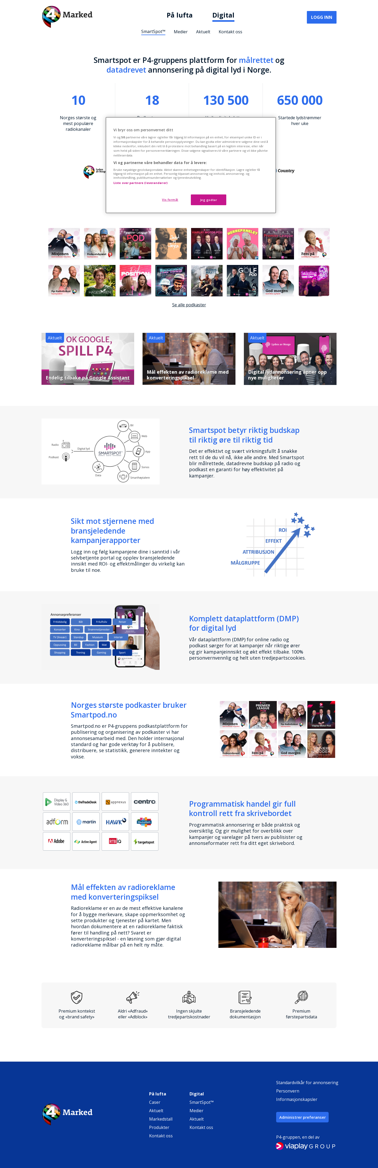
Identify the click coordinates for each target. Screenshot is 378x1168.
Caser (154, 1102)
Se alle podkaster (189, 305)
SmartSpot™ (153, 31)
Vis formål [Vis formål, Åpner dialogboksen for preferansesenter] (170, 200)
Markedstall (160, 1119)
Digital (223, 14)
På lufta (180, 14)
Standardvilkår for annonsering (307, 1082)
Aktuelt (203, 32)
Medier (181, 32)
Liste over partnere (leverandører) (140, 183)
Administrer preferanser (302, 1117)
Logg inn (321, 17)
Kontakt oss (230, 32)
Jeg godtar (208, 200)
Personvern (287, 1091)
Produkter (159, 1127)
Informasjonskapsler (296, 1099)
